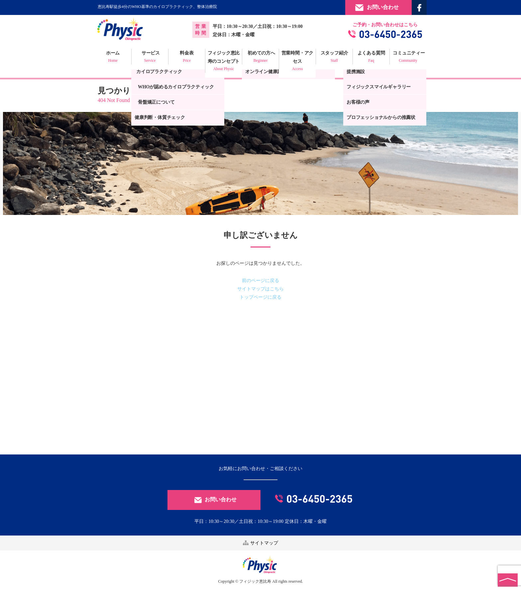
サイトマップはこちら (260, 288)
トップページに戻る (260, 297)
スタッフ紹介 (334, 57)
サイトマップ (260, 543)
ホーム (112, 57)
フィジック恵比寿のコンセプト (223, 61)
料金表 (186, 57)
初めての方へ (260, 57)
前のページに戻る (260, 280)
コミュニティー (408, 57)
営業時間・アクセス (297, 61)
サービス (150, 57)
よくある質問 (371, 57)
